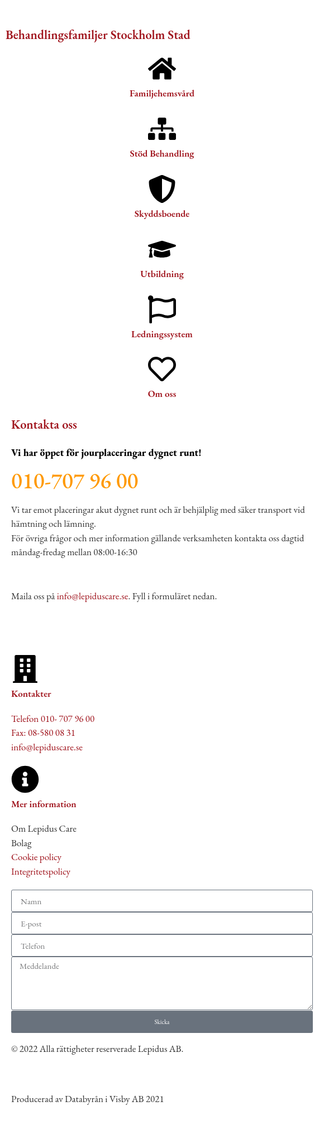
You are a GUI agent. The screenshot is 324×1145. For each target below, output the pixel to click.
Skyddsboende (162, 213)
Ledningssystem (162, 334)
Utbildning (162, 274)
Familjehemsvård (162, 93)
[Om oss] (162, 369)
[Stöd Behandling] (162, 129)
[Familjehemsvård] (162, 69)
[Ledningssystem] (162, 309)
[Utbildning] (162, 249)
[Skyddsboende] (162, 189)
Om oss (162, 393)
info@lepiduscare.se (92, 596)
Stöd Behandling (162, 153)
